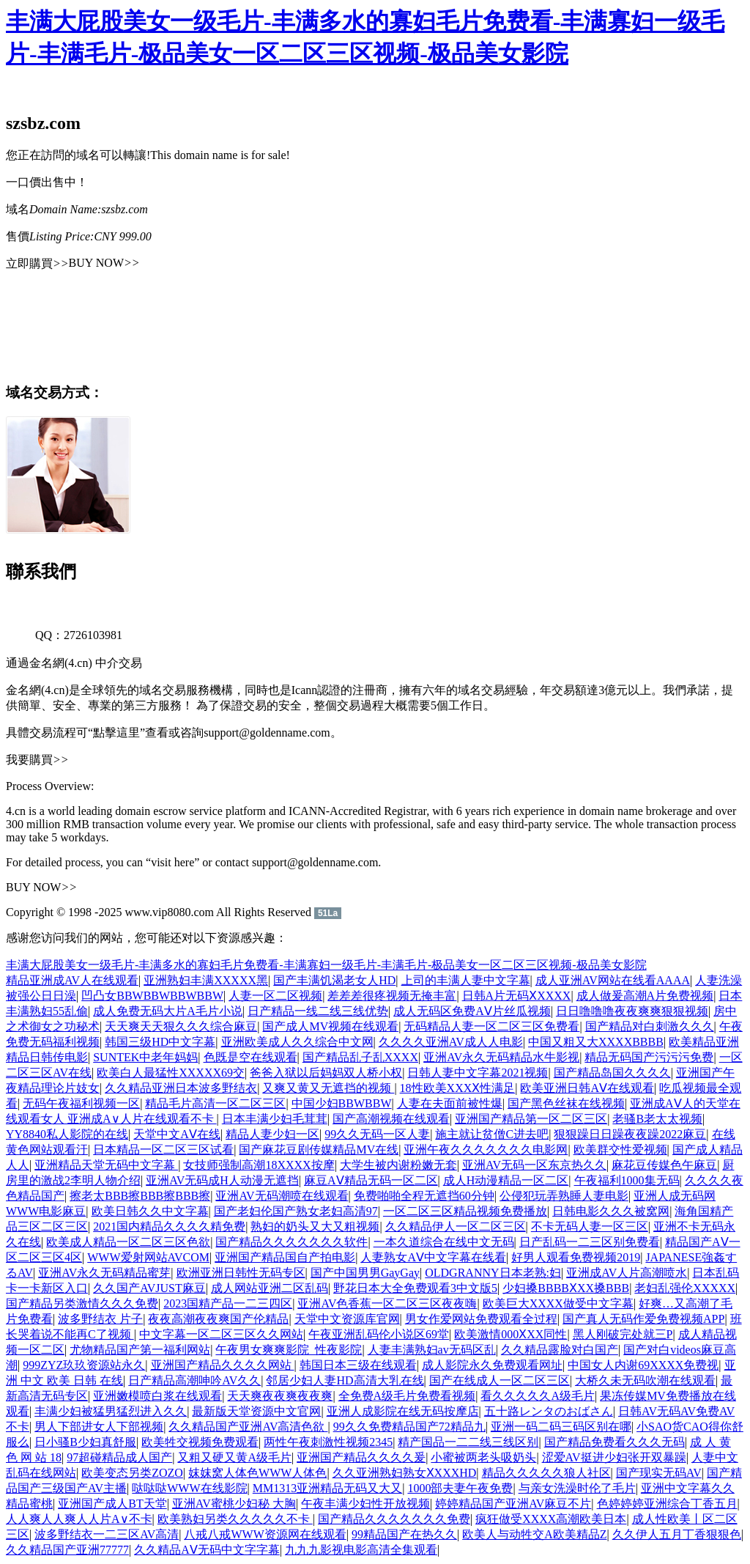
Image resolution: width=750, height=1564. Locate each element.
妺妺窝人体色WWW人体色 (257, 1473)
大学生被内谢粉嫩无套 (398, 1165)
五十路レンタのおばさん (548, 1411)
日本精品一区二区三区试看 (163, 1149)
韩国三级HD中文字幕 (160, 1042)
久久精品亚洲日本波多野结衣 (181, 1088)
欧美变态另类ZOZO (132, 1473)
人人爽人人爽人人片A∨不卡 (79, 1519)
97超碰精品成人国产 (119, 1457)
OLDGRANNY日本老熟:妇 (493, 1272)
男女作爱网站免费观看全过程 (481, 1319)
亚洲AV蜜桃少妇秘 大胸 (234, 1503)
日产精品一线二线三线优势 (318, 1011)
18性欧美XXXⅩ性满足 (458, 1088)
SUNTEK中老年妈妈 (145, 1057)
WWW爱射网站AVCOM (148, 1257)
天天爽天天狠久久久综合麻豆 (181, 1026)
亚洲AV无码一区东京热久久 (534, 1165)
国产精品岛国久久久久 (612, 1072)
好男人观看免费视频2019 (575, 1257)
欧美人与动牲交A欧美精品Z (534, 1534)
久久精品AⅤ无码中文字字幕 (207, 1549)
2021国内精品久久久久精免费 (169, 1226)
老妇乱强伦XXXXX (684, 1288)
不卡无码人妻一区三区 (589, 1226)
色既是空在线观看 (250, 1057)
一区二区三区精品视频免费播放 (465, 1211)
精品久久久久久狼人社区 (546, 1473)
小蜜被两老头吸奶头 (483, 1457)
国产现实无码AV (659, 1473)
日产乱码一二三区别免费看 (589, 1242)
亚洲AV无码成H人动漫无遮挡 (222, 1180)
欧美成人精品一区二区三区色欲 (128, 1242)
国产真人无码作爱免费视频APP (643, 1319)
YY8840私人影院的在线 (67, 1134)
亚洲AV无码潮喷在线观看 (281, 1195)
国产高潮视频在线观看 (391, 1119)
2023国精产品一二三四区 (227, 1303)
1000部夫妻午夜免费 (460, 1488)
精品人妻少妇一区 (272, 1134)
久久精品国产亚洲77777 (67, 1549)
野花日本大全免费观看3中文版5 (415, 1288)
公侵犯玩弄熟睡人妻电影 (564, 1195)
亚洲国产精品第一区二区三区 (531, 1119)
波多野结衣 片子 (100, 1319)
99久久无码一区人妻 (377, 1134)
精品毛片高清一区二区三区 (215, 1103)
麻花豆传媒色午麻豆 (664, 1165)
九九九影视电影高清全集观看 (361, 1549)
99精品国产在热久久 (404, 1534)
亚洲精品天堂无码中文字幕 (106, 1165)
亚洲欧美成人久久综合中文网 (297, 1042)
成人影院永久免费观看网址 (492, 1365)
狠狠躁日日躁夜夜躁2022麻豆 (630, 1134)
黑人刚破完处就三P (623, 1334)
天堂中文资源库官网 (347, 1319)
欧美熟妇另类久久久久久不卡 (235, 1519)
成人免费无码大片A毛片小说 (167, 1011)
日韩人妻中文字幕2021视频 (477, 1072)
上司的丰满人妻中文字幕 (465, 980)
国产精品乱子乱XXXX (360, 1057)
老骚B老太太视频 (657, 1119)
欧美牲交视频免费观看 (200, 1442)
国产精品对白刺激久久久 (649, 1026)
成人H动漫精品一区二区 (506, 1180)
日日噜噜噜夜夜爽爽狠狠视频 (632, 1011)
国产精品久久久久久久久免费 (394, 1519)
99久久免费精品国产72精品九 (409, 1426)
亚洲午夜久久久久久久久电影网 (486, 1149)
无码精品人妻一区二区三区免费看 (491, 1026)
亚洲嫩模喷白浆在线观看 (157, 1396)
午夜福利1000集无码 (627, 1180)
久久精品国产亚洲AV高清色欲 (247, 1426)
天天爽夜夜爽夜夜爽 (280, 1396)
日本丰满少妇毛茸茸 (274, 1119)
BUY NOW (104, 263)
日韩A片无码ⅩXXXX (516, 995)
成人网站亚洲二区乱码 (269, 1288)
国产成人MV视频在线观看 (330, 1026)
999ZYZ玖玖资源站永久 (84, 1365)
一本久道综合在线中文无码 (444, 1242)
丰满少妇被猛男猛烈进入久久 (110, 1411)
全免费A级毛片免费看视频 (407, 1396)
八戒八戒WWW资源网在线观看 (265, 1534)
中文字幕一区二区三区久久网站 (221, 1334)
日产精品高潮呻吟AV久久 (194, 1380)
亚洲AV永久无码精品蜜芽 (104, 1272)
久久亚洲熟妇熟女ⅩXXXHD (405, 1473)
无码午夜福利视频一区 (81, 1103)
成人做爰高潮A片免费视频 (645, 995)
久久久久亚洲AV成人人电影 (451, 1042)
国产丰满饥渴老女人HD (334, 980)
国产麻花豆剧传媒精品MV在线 (318, 1149)
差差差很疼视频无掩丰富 (391, 995)
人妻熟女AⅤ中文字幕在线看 (433, 1257)
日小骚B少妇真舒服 (85, 1442)
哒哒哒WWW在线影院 (189, 1488)
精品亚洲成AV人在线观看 (72, 980)
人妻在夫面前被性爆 (449, 1103)
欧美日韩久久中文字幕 (150, 1211)
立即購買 (37, 263)
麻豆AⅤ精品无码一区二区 (371, 1180)
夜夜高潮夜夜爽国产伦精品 (218, 1319)
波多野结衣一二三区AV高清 (106, 1534)
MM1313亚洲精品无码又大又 (327, 1488)
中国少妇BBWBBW (342, 1103)
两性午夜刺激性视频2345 (328, 1442)
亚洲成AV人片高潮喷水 (626, 1272)
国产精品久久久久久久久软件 (291, 1242)
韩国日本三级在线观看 (358, 1365)
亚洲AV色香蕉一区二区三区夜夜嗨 (387, 1303)
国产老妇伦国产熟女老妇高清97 (296, 1211)
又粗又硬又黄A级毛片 (234, 1457)
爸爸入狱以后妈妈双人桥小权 (326, 1072)
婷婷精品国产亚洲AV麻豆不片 (513, 1503)
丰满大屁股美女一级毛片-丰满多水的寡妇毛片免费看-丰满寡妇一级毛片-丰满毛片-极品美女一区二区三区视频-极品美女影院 (326, 965)
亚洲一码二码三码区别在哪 (561, 1426)
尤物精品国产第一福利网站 (140, 1349)
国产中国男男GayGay (365, 1272)
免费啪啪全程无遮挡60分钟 (424, 1195)
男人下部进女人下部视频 (98, 1426)
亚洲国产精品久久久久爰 (361, 1457)
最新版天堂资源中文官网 (256, 1411)
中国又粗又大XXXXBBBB (596, 1042)
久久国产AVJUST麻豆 (149, 1288)
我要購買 (37, 759)
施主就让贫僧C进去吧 (492, 1134)
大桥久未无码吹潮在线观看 (645, 1380)
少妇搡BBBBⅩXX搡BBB (565, 1288)
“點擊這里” (116, 732)
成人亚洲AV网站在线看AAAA (612, 980)
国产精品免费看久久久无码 (614, 1442)
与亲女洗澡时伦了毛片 (577, 1488)
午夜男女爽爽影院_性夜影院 (288, 1349)
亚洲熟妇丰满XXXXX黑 (206, 980)
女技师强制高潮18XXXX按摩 (258, 1165)
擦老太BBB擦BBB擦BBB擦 (140, 1195)
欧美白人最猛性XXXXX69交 (171, 1072)
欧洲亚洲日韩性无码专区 (241, 1272)
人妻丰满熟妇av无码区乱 (432, 1349)
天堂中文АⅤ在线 (176, 1134)
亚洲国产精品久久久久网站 (222, 1365)
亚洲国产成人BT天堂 (112, 1503)
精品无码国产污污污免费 (648, 1057)
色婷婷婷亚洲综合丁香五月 (667, 1503)
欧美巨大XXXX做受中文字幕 (558, 1303)
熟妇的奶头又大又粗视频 (314, 1226)
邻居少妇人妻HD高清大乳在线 (344, 1380)
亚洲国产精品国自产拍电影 (285, 1257)
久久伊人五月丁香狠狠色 (676, 1534)
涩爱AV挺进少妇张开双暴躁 (614, 1457)
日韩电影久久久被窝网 (610, 1211)
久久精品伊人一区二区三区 (455, 1226)
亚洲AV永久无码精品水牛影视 (501, 1057)
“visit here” (172, 862)
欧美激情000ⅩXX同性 (510, 1334)
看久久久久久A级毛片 (537, 1396)
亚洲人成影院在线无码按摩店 (403, 1411)
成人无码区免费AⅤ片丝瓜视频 (472, 1011)
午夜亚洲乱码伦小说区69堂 (378, 1334)
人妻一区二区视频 (275, 995)
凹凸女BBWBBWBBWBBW (152, 995)
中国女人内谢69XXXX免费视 (643, 1365)
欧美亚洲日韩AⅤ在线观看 (587, 1088)
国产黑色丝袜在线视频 (566, 1103)
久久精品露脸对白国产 (559, 1349)
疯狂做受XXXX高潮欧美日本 (550, 1519)
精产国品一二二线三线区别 (468, 1442)
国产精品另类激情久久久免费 (82, 1303)
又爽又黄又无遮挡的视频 (328, 1088)
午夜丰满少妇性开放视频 (365, 1503)
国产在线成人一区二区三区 (499, 1380)
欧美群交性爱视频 (620, 1149)
